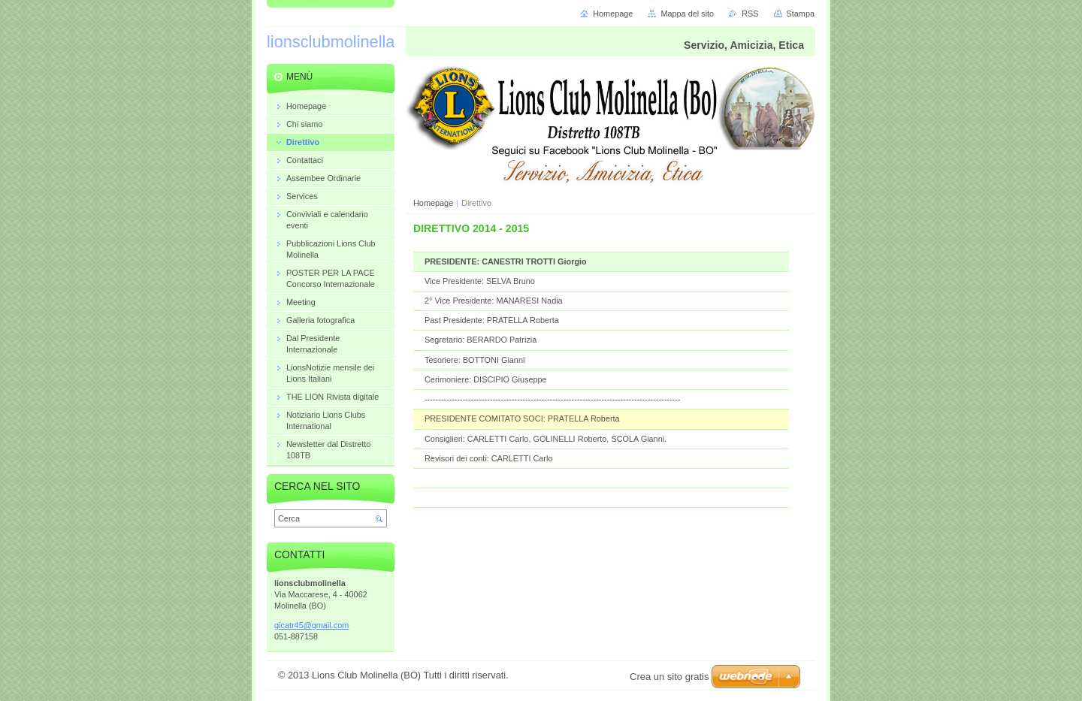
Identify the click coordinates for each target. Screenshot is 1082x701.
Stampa (801, 13)
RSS (750, 13)
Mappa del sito (687, 13)
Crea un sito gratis (669, 676)
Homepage (433, 202)
